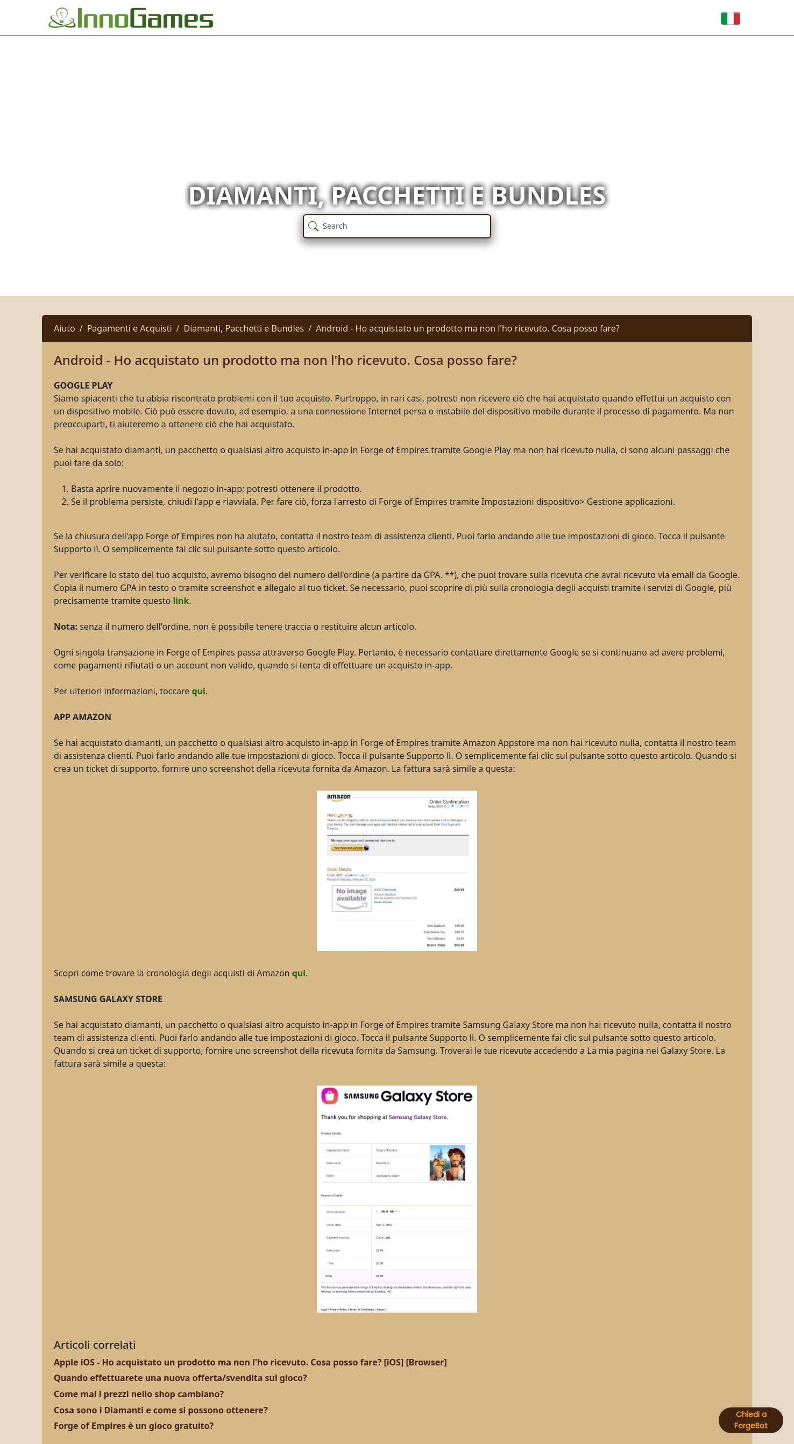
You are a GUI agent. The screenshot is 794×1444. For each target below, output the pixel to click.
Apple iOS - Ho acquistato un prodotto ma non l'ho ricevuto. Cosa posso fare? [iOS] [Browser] (250, 1362)
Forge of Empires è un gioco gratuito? (134, 1426)
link (181, 601)
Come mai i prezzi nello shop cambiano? (139, 1394)
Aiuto (64, 328)
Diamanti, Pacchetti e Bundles (244, 328)
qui (198, 691)
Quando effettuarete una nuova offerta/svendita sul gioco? (180, 1378)
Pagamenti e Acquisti (129, 328)
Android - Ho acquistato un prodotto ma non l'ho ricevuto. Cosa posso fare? (467, 328)
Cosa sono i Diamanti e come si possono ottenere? (161, 1410)
